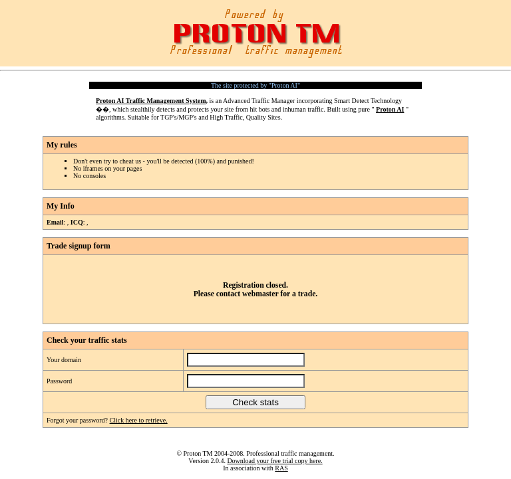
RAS (281, 468)
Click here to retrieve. (139, 420)
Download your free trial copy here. (274, 460)
